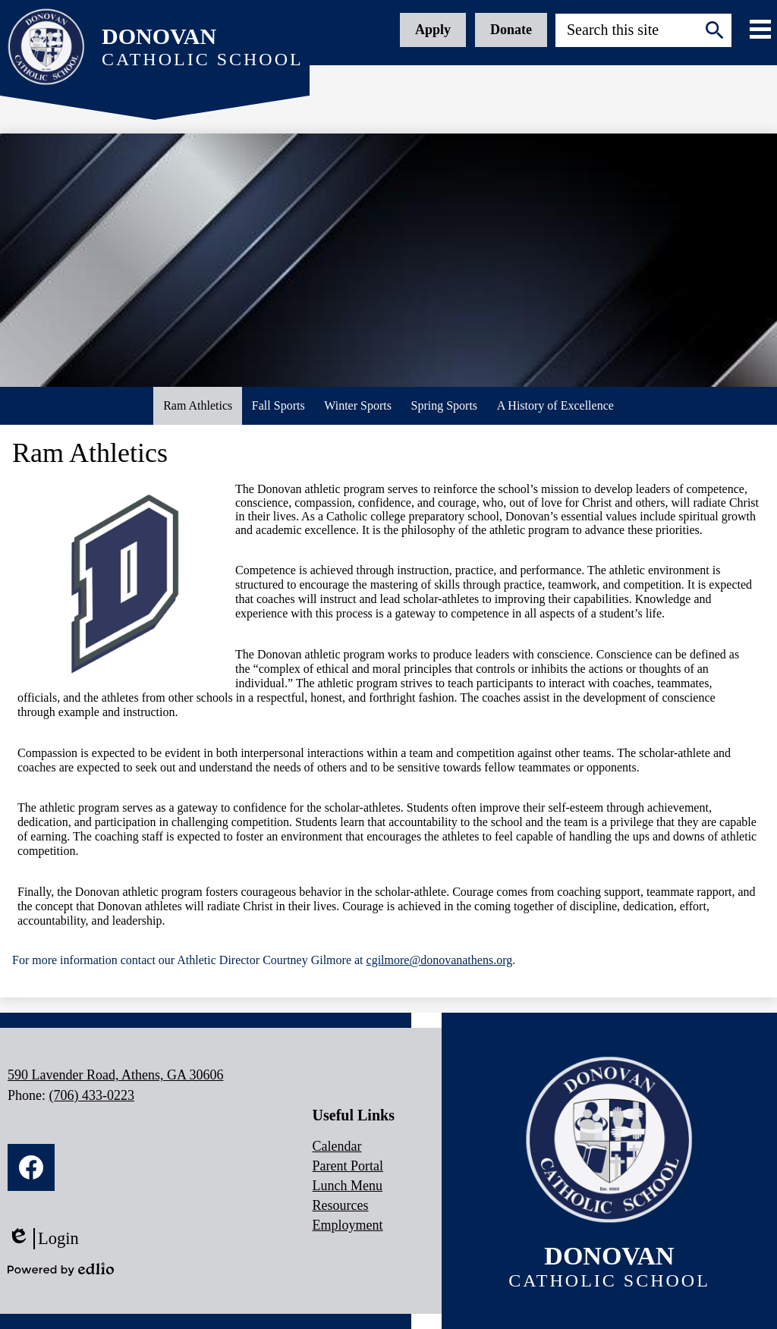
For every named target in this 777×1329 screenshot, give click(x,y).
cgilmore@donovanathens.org (439, 960)
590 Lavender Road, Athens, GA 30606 (115, 1074)
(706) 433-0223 (91, 1095)
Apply (433, 29)
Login (43, 1238)
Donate (511, 29)
